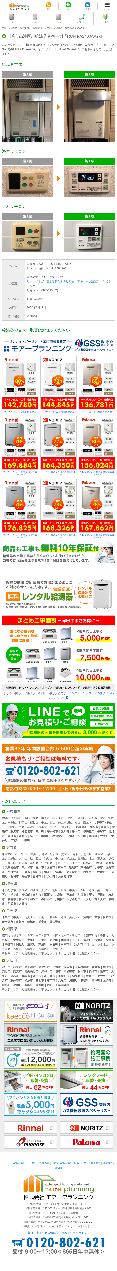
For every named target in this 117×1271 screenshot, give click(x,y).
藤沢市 (14, 831)
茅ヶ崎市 (52, 831)
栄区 (103, 818)
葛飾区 (34, 863)
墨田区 (88, 854)
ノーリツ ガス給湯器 (38, 1163)
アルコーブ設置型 (88, 281)
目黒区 (12, 858)
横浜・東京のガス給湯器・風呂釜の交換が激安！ (58, 1232)
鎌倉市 (23, 836)
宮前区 (66, 827)
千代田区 (22, 854)
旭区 (27, 818)
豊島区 (82, 858)
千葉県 (11, 911)
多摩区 (43, 827)
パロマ (58, 22)
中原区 (54, 827)
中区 (44, 822)
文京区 (65, 854)
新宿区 (54, 854)
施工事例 (24, 28)
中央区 (34, 854)
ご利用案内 (105, 22)
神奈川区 (58, 818)
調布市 (37, 872)
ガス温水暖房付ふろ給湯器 (57, 281)
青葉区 (17, 818)
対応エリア (82, 22)
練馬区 (12, 863)
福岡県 (11, 929)
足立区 (23, 863)
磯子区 (45, 818)
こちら (68, 953)
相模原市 (81, 827)
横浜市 (6, 818)
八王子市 (74, 863)
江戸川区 (46, 863)
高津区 (31, 827)
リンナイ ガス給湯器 (13, 1163)
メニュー (107, 9)
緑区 (77, 822)
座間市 (105, 827)
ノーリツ (35, 22)
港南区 (82, 818)
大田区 (23, 858)
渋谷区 (48, 858)
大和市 (94, 827)
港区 (44, 854)
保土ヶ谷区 (65, 822)
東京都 (11, 848)
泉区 (35, 818)
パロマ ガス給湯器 (61, 1163)
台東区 (76, 854)
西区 (52, 822)
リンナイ (12, 22)
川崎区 (12, 827)
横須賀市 (58, 836)
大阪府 (11, 961)
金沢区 (70, 818)
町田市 (62, 863)
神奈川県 (13, 812)
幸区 (21, 827)
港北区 (93, 818)
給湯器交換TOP (9, 28)
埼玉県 (11, 884)
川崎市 (99, 822)
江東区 (99, 854)
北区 (91, 858)
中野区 (59, 858)
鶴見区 (34, 822)
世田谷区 (35, 858)
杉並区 (70, 858)
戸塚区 (12, 822)
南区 (86, 822)
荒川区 (101, 858)
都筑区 (23, 822)
